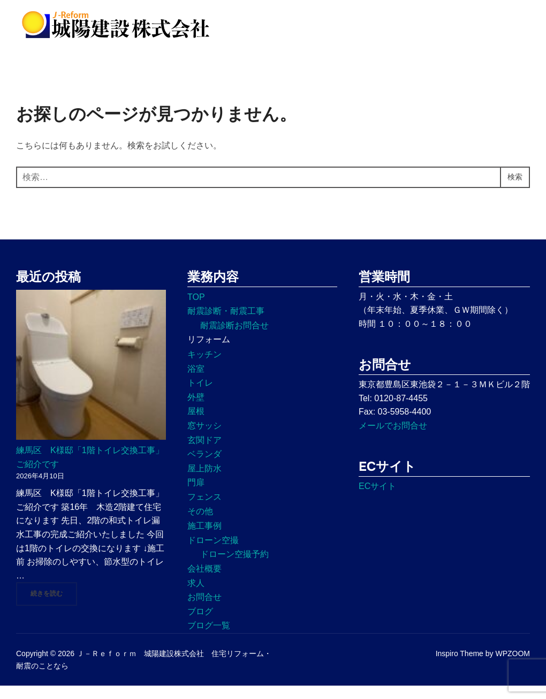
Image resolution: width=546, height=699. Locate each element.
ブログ (200, 624)
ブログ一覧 (208, 638)
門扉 (195, 495)
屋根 (195, 424)
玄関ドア (204, 452)
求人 (195, 595)
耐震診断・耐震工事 (225, 324)
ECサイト (377, 498)
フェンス (204, 509)
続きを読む (54, 606)
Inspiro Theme (459, 667)
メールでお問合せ (393, 438)
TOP (196, 309)
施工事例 (204, 539)
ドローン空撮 (213, 553)
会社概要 (204, 581)
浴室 (195, 381)
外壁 (195, 410)
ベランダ (204, 467)
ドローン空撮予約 (234, 567)
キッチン (204, 367)
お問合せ (204, 609)
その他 (200, 524)
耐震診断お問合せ (234, 338)
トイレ (200, 396)
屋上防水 (204, 481)
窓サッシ (204, 438)
